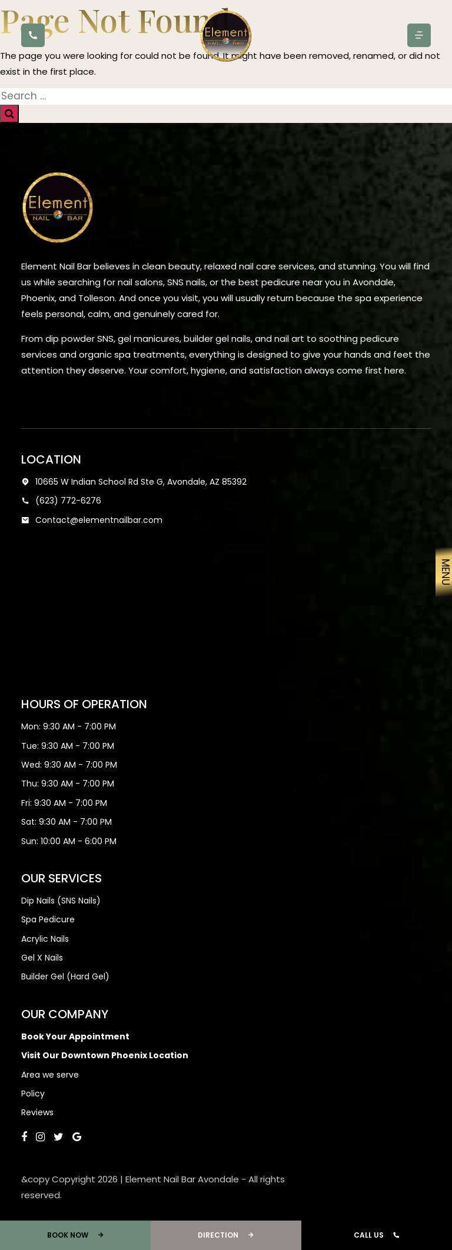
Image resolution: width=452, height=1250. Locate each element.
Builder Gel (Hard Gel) (65, 976)
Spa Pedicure (48, 919)
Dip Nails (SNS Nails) (61, 900)
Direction (226, 1235)
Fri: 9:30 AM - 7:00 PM (64, 803)
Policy (33, 1093)
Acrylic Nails (45, 939)
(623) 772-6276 (61, 500)
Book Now (75, 1235)
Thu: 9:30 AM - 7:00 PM (67, 783)
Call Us (377, 1235)
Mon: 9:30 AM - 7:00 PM (68, 726)
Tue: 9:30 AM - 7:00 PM (67, 746)
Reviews (37, 1112)
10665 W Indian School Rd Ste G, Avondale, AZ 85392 (134, 481)
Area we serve (50, 1075)
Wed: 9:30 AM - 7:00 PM (69, 765)
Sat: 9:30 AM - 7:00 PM (66, 822)
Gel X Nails (42, 958)
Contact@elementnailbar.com (91, 520)
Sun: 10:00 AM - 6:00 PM (69, 841)
